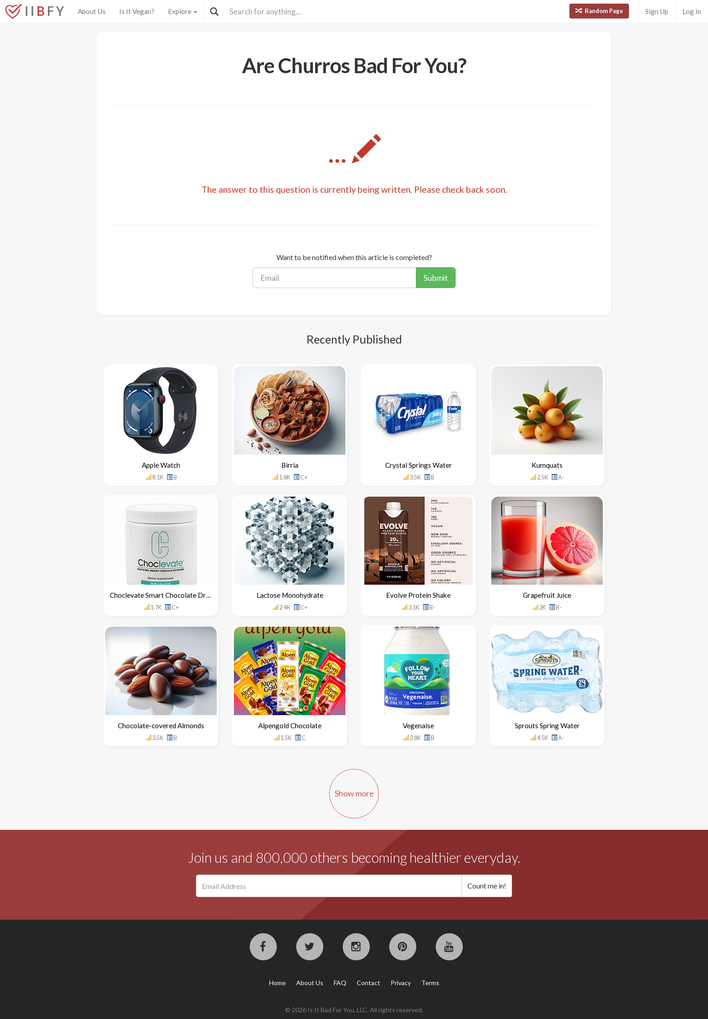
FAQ (340, 982)
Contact (368, 982)
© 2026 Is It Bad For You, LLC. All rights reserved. (354, 1010)
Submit (436, 278)
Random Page (599, 10)
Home (277, 982)
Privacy (401, 982)
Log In (691, 11)
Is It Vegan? (136, 11)
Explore (182, 11)
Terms (430, 982)
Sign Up (656, 11)
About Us (92, 11)
